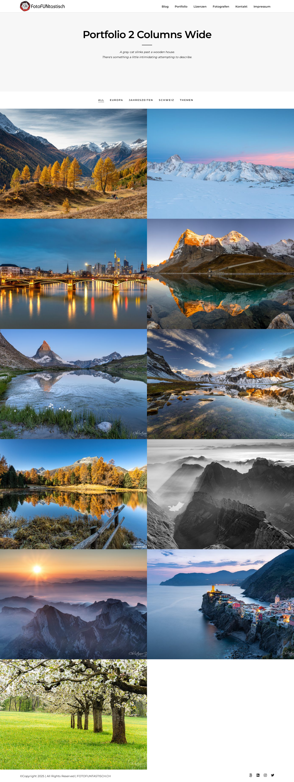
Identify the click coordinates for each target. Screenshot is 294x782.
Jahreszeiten (141, 100)
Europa (116, 100)
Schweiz (166, 100)
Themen (186, 100)
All (101, 100)
